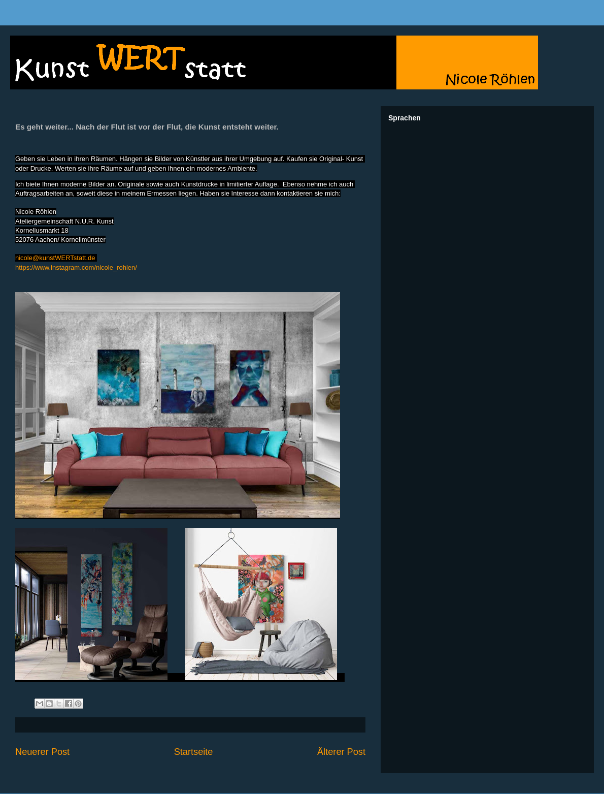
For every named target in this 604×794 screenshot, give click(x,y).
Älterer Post (341, 752)
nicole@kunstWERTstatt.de (55, 258)
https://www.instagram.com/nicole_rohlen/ (76, 267)
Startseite (193, 752)
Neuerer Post (42, 752)
